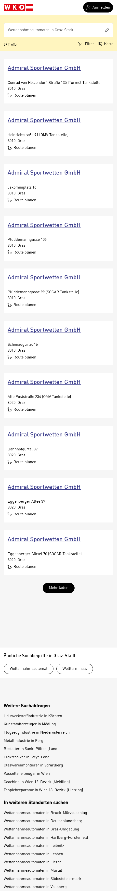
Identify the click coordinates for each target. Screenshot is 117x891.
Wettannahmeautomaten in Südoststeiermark (42, 879)
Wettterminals (75, 669)
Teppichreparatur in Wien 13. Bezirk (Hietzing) (43, 790)
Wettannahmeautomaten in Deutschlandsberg (43, 821)
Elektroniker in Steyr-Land (27, 757)
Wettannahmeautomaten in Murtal (33, 871)
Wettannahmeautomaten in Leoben (33, 854)
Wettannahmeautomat (28, 669)
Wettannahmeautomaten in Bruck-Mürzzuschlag (45, 813)
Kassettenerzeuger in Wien (27, 774)
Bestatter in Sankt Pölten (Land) (31, 749)
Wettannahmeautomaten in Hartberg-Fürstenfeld (46, 838)
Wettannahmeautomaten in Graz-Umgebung (41, 829)
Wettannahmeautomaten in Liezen (33, 862)
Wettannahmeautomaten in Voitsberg (35, 887)
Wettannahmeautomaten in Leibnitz (34, 846)
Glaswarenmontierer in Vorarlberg (33, 765)
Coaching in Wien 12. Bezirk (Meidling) (37, 782)
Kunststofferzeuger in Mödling (30, 724)
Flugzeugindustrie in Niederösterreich (37, 733)
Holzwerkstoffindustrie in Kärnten (33, 716)
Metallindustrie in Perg (23, 741)
